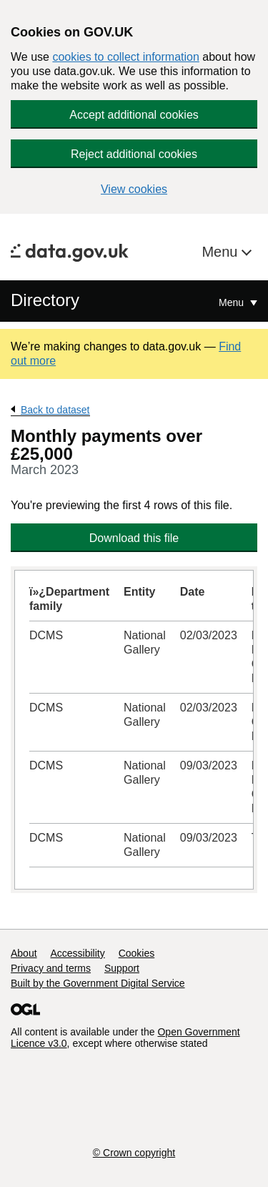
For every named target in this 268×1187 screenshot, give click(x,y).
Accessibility (77, 953)
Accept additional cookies (134, 115)
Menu (222, 252)
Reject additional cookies (134, 154)
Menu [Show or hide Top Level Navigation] (233, 302)
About (24, 953)
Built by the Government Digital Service (98, 983)
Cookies (137, 953)
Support (121, 968)
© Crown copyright (134, 1152)
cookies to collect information (125, 57)
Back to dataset (55, 409)
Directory (45, 300)
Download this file (134, 538)
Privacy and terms (51, 968)
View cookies (134, 189)
